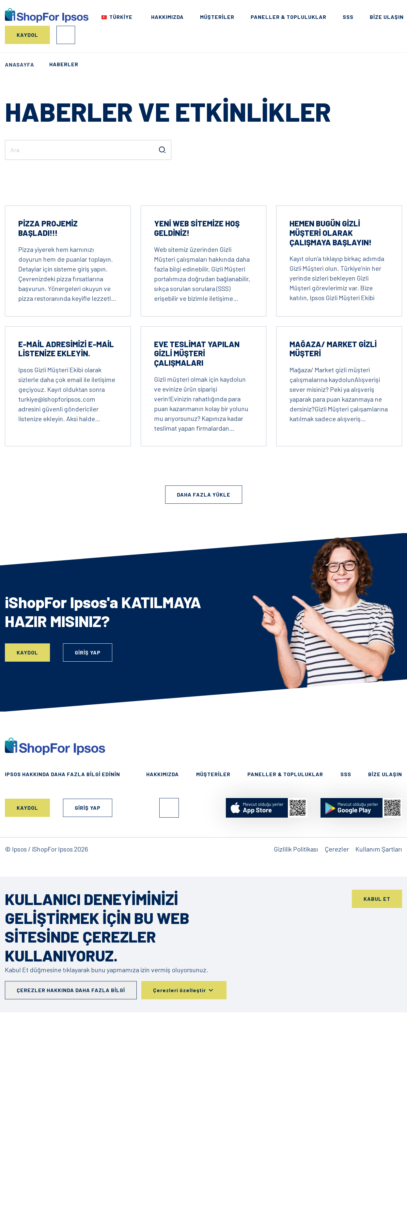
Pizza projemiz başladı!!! (48, 420)
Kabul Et (377, 1091)
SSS (348, 17)
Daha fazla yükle (203, 687)
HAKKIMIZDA (167, 17)
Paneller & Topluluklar (288, 17)
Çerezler (337, 1041)
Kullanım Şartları (378, 1041)
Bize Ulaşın (387, 17)
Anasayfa (19, 64)
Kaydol (27, 35)
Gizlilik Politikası (296, 1041)
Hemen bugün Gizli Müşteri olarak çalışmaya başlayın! (330, 425)
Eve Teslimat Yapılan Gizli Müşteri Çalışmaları (197, 545)
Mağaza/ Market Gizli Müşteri (333, 540)
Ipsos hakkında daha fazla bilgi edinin (62, 966)
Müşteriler (217, 17)
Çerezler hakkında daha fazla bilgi (71, 1182)
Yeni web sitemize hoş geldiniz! (197, 420)
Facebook (169, 1000)
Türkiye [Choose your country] (121, 17)
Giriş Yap (65, 35)
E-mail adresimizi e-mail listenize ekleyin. (66, 540)
